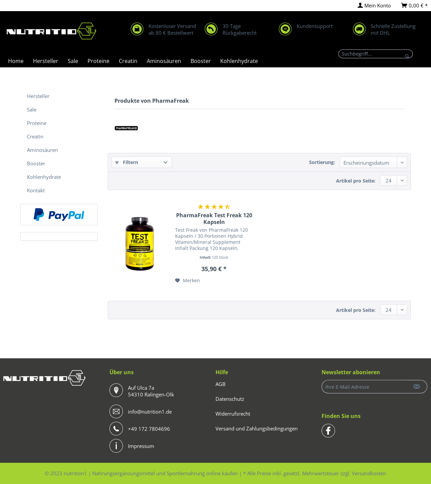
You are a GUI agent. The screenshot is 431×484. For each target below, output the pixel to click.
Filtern (126, 162)
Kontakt (36, 190)
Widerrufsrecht (233, 413)
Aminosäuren (42, 150)
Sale (31, 109)
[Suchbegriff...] (375, 54)
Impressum (141, 446)
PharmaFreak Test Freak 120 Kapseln (214, 218)
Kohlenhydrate (44, 176)
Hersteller (38, 96)
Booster (36, 163)
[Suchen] (407, 56)
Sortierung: (322, 162)
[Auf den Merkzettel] (187, 281)
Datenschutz (230, 398)
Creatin (35, 136)
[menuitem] (374, 5)
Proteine (36, 123)
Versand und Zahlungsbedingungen (257, 428)
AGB (221, 384)
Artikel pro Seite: (355, 181)
